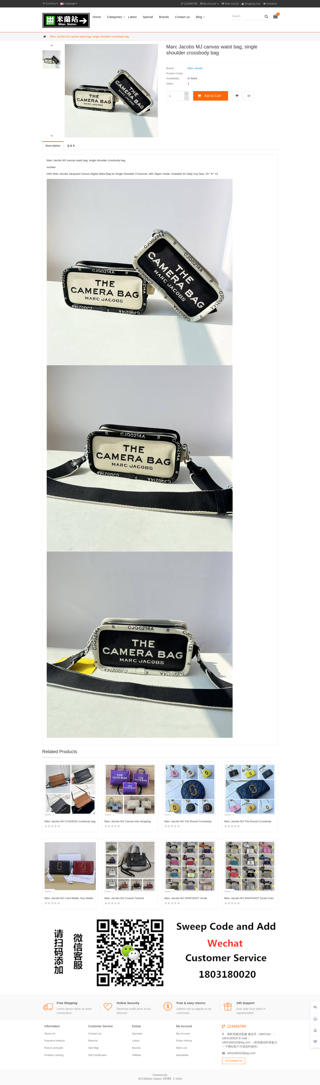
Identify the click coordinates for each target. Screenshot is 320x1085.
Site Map (93, 1047)
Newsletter (182, 1055)
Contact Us (94, 1033)
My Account (183, 1033)
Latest (132, 17)
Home (97, 17)
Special (148, 17)
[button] (52, 45)
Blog (199, 17)
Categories (114, 17)
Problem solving (54, 1055)
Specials (137, 1033)
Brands (164, 17)
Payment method (54, 1040)
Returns (93, 1040)
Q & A (71, 145)
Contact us (182, 17)
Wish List (181, 1047)
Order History (184, 1040)
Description (53, 145)
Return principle (53, 1047)
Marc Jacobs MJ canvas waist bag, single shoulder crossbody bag (89, 36)
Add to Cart (212, 96)
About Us (49, 1033)
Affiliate (136, 1055)
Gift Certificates (97, 1055)
